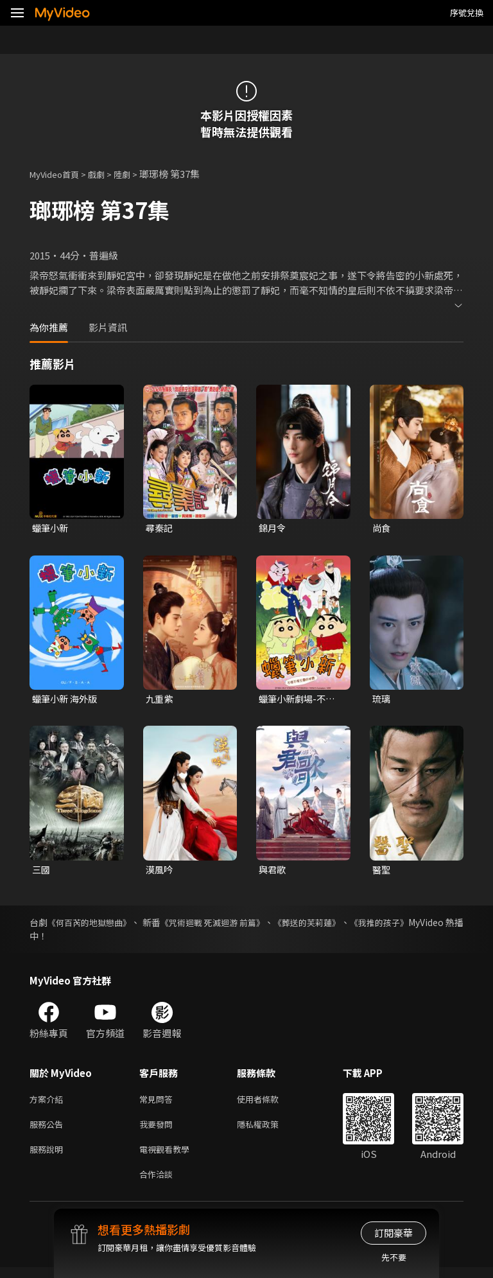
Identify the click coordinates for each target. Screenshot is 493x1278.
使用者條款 (269, 1103)
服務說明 (49, 1157)
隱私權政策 (269, 1130)
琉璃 (382, 700)
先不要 (393, 1257)
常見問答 (158, 1103)
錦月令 (273, 528)
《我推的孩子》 (432, 925)
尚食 (382, 528)
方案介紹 (49, 1103)
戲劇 (106, 173)
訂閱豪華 (393, 1232)
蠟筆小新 (51, 528)
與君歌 (273, 872)
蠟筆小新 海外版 (66, 700)
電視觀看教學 (168, 1157)
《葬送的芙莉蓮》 (350, 925)
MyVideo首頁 (59, 173)
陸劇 (134, 173)
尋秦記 (160, 528)
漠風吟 (160, 872)
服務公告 (49, 1130)
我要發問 (158, 1130)
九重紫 (160, 700)
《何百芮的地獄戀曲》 (98, 925)
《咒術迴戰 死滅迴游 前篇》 (242, 925)
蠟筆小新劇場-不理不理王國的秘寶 (299, 701)
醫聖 (382, 872)
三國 (41, 872)
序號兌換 (466, 12)
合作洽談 (158, 1184)
